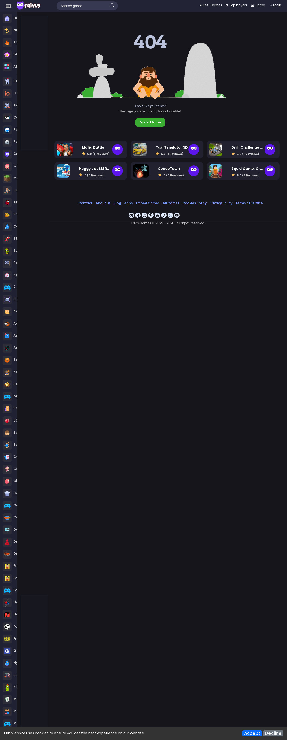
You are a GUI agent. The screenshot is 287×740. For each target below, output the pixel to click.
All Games (171, 203)
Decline (273, 733)
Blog (117, 203)
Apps (128, 203)
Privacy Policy (221, 203)
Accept (252, 733)
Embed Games (148, 203)
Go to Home (150, 122)
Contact (85, 203)
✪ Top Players (236, 5)
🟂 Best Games (211, 5)
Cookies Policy (195, 203)
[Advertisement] (34, 83)
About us (103, 203)
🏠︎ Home (258, 5)
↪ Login (275, 5)
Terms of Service (249, 203)
